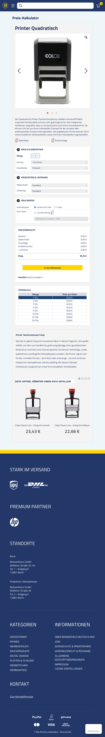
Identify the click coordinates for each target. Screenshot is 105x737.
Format (20, 162)
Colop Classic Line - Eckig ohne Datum (72, 425)
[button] (86, 39)
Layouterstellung (43, 212)
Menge (20, 155)
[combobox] (55, 6)
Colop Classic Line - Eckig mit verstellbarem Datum (33, 425)
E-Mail (59, 207)
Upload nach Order (44, 207)
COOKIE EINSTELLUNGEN (68, 668)
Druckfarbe (22, 168)
